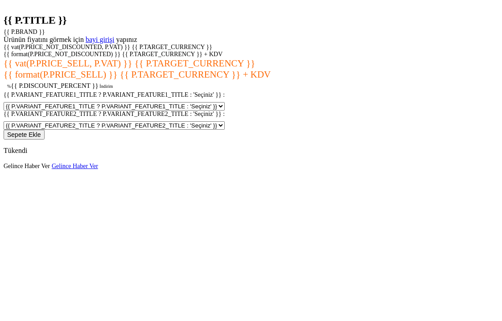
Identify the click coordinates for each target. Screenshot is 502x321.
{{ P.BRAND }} (24, 32)
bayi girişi (100, 39)
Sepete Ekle (24, 134)
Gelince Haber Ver (27, 166)
